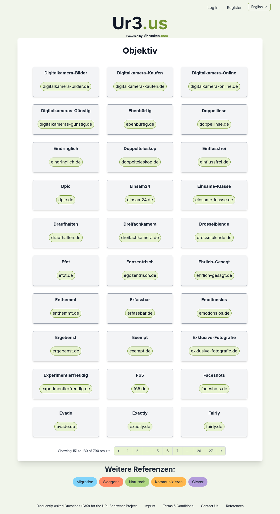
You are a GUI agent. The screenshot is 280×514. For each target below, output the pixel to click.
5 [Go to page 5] (158, 451)
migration (85, 482)
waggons (111, 482)
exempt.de (140, 350)
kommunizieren (169, 482)
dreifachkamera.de (140, 237)
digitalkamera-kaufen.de (140, 86)
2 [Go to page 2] (137, 451)
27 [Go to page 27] (211, 451)
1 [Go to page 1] (127, 451)
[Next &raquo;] (221, 450)
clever (198, 482)
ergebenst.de (65, 350)
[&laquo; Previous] (118, 450)
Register (234, 7)
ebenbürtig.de (140, 124)
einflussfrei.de (214, 161)
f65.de (140, 388)
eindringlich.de (66, 161)
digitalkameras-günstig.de (66, 124)
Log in (212, 7)
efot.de (66, 275)
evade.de (65, 426)
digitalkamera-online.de (214, 86)
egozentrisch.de (140, 275)
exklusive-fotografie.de (214, 350)
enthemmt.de (65, 313)
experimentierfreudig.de (66, 388)
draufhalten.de (65, 237)
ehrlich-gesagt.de (214, 275)
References (235, 506)
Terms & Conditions (178, 506)
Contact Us (209, 506)
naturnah (137, 482)
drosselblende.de (214, 237)
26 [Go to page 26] (199, 451)
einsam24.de (140, 199)
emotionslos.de (214, 313)
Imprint (149, 506)
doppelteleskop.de (140, 161)
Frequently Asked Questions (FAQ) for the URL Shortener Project (86, 506)
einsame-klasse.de (214, 199)
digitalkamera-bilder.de (66, 86)
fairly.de (214, 426)
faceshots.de (214, 388)
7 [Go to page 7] (177, 451)
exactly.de (140, 426)
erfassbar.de (140, 313)
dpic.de (65, 199)
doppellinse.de (214, 124)
